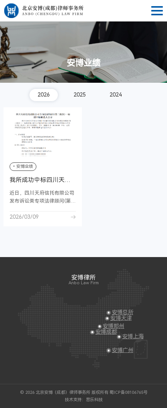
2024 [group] (116, 95)
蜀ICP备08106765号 (128, 392)
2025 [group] (80, 95)
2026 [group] (44, 95)
